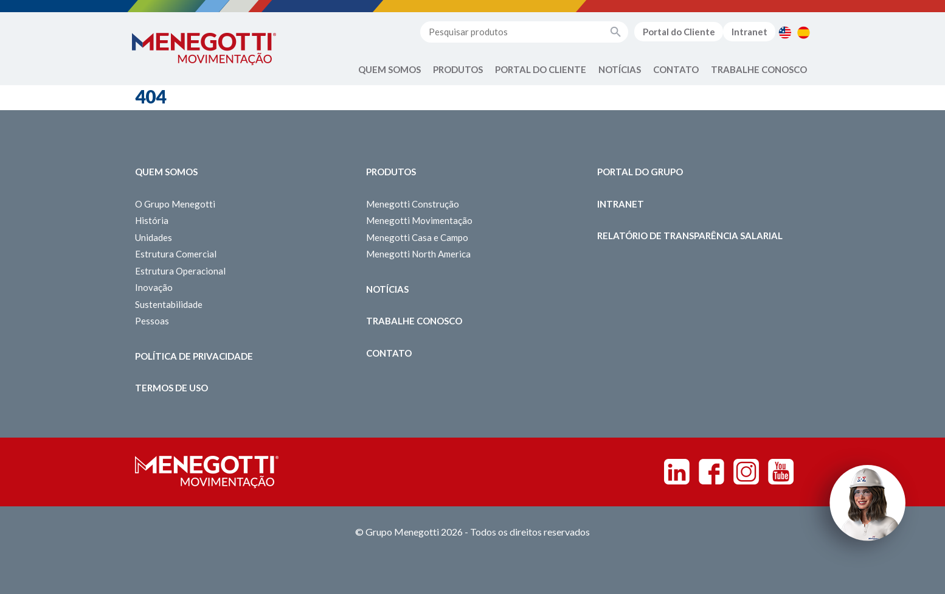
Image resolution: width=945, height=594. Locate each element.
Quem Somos (389, 69)
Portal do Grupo (640, 171)
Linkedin (677, 471)
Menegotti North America (418, 253)
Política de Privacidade (194, 356)
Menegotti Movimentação (419, 220)
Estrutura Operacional (180, 270)
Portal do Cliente (679, 31)
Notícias (619, 69)
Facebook (711, 471)
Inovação (154, 287)
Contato (676, 69)
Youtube (781, 471)
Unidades (153, 237)
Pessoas (152, 320)
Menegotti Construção (412, 203)
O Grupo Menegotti (175, 203)
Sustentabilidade (168, 304)
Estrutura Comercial (175, 253)
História (151, 220)
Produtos (458, 69)
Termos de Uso (171, 387)
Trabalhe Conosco (759, 69)
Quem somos (166, 171)
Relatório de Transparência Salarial (690, 235)
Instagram (746, 471)
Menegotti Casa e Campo (417, 237)
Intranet (749, 31)
